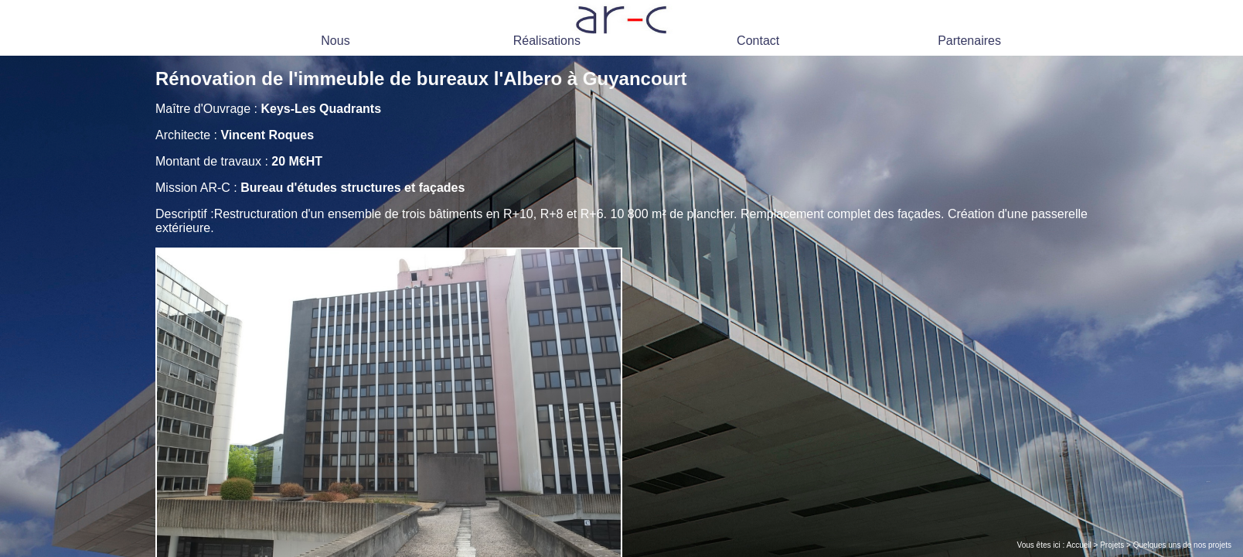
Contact (758, 40)
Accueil (1079, 545)
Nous (335, 40)
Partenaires (969, 40)
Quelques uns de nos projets (1182, 545)
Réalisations (547, 40)
